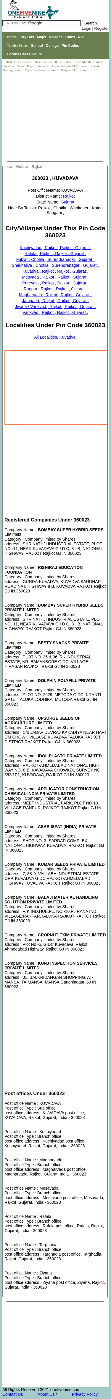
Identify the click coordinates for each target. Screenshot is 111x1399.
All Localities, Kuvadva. (55, 337)
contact (53, 70)
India (8, 167)
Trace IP (43, 66)
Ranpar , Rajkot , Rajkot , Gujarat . (55, 289)
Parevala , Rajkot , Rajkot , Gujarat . (55, 283)
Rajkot (37, 167)
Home (12, 37)
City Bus (27, 37)
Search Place (26, 66)
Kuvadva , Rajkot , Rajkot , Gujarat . (55, 271)
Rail (81, 37)
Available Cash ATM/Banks (69, 66)
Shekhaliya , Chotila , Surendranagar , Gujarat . (55, 265)
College (52, 46)
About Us (47, 1394)
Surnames (79, 70)
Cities (70, 37)
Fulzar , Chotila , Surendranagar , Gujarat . (55, 259)
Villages (55, 37)
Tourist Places (17, 46)
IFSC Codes (63, 62)
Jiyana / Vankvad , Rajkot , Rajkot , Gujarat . (55, 306)
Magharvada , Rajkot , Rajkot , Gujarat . (55, 294)
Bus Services (43, 62)
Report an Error (35, 70)
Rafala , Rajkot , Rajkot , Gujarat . (55, 253)
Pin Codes (70, 46)
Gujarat (22, 167)
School (37, 46)
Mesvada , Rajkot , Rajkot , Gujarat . (55, 277)
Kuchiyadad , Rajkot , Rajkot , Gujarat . (55, 247)
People (66, 70)
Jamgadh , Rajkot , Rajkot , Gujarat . (55, 300)
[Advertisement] (56, 117)
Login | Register (95, 28)
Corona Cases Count (24, 54)
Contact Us (13, 1394)
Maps (41, 37)
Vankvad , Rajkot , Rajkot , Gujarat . (55, 312)
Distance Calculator (18, 62)
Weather (9, 66)
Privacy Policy (85, 1394)
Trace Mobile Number (89, 62)
